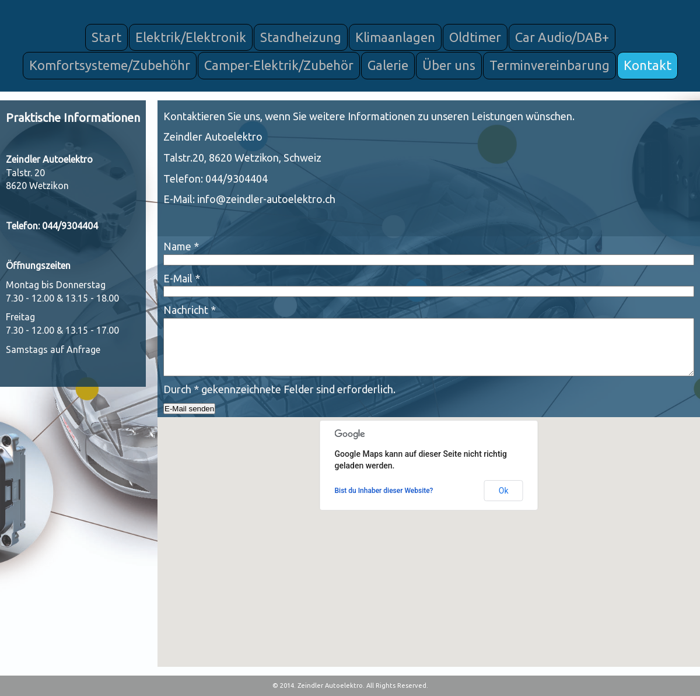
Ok (504, 490)
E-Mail (181, 278)
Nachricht (189, 310)
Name (181, 246)
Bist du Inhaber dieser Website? (384, 491)
